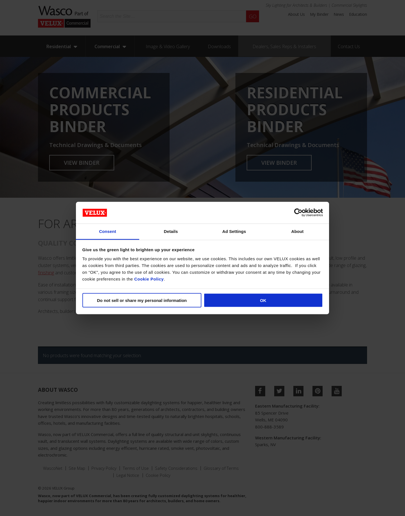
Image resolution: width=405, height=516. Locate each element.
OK (263, 300)
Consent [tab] (107, 231)
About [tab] (297, 231)
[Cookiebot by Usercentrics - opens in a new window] (298, 212)
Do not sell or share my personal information (142, 300)
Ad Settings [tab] (234, 231)
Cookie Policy (149, 278)
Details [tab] (171, 231)
